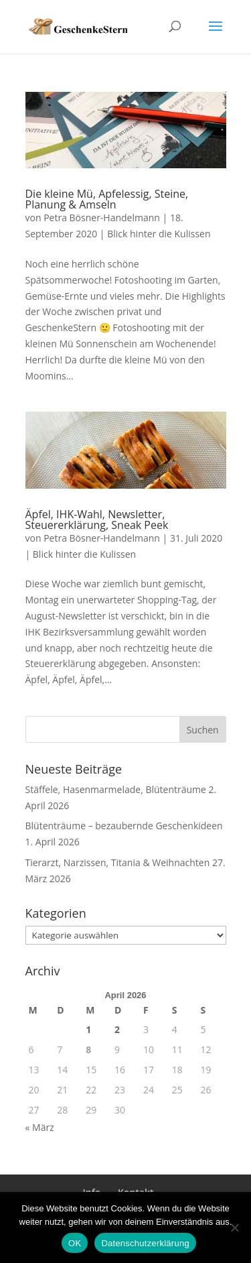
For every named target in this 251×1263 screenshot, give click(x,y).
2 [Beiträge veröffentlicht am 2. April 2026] (117, 1029)
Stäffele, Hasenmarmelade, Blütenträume (115, 789)
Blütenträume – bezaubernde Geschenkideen (124, 825)
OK (74, 1243)
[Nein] (234, 1227)
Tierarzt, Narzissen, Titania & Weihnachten (117, 862)
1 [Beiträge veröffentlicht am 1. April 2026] (88, 1029)
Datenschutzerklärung (145, 1243)
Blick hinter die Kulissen (158, 233)
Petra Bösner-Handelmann (102, 217)
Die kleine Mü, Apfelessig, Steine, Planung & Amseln (107, 199)
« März (39, 1127)
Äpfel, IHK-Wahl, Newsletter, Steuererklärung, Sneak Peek (97, 519)
